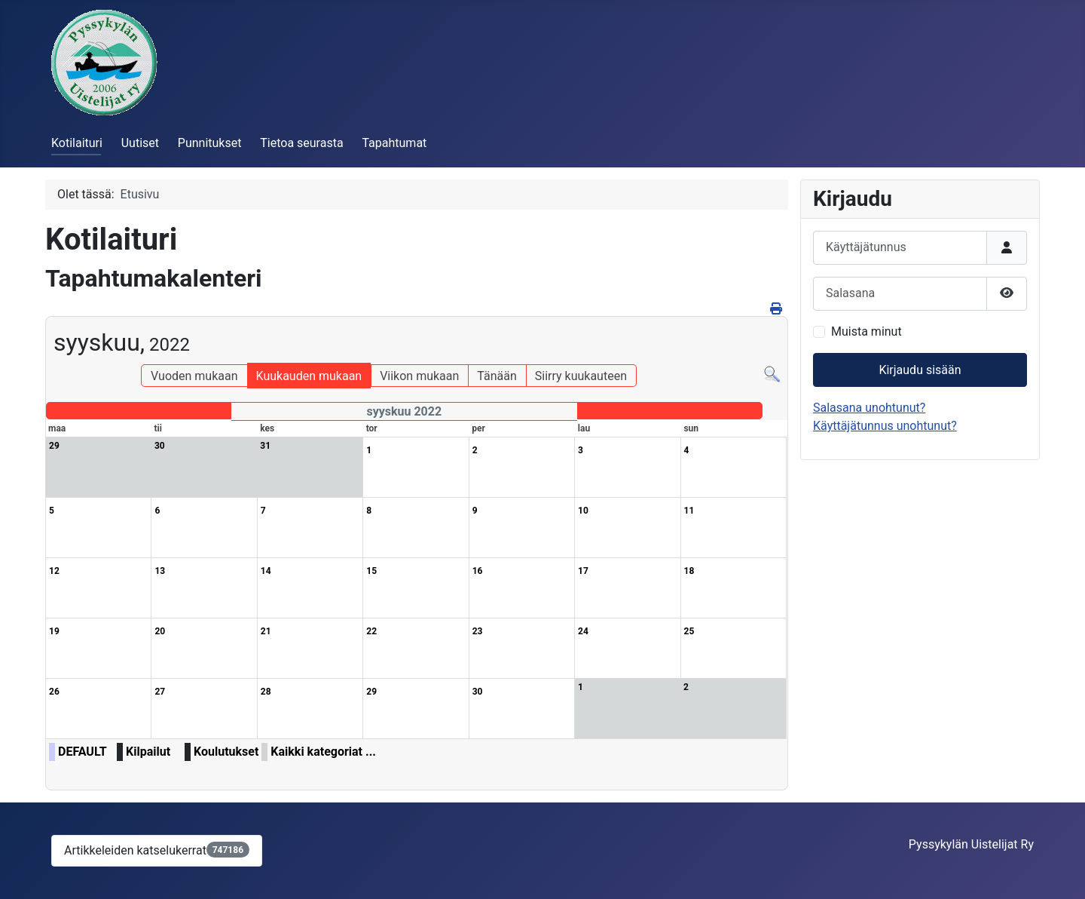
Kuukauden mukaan (309, 376)
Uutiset (140, 143)
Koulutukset (226, 751)
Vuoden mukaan (194, 376)
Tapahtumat (394, 143)
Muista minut (866, 331)
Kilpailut (148, 751)
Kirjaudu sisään (920, 370)
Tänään (496, 376)
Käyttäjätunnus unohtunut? (885, 426)
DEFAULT (82, 751)
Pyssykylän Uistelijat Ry (971, 844)
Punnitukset (210, 143)
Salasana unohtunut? (869, 407)
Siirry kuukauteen (581, 376)
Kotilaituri (76, 143)
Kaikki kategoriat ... (323, 751)
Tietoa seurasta (301, 143)
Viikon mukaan (419, 376)
